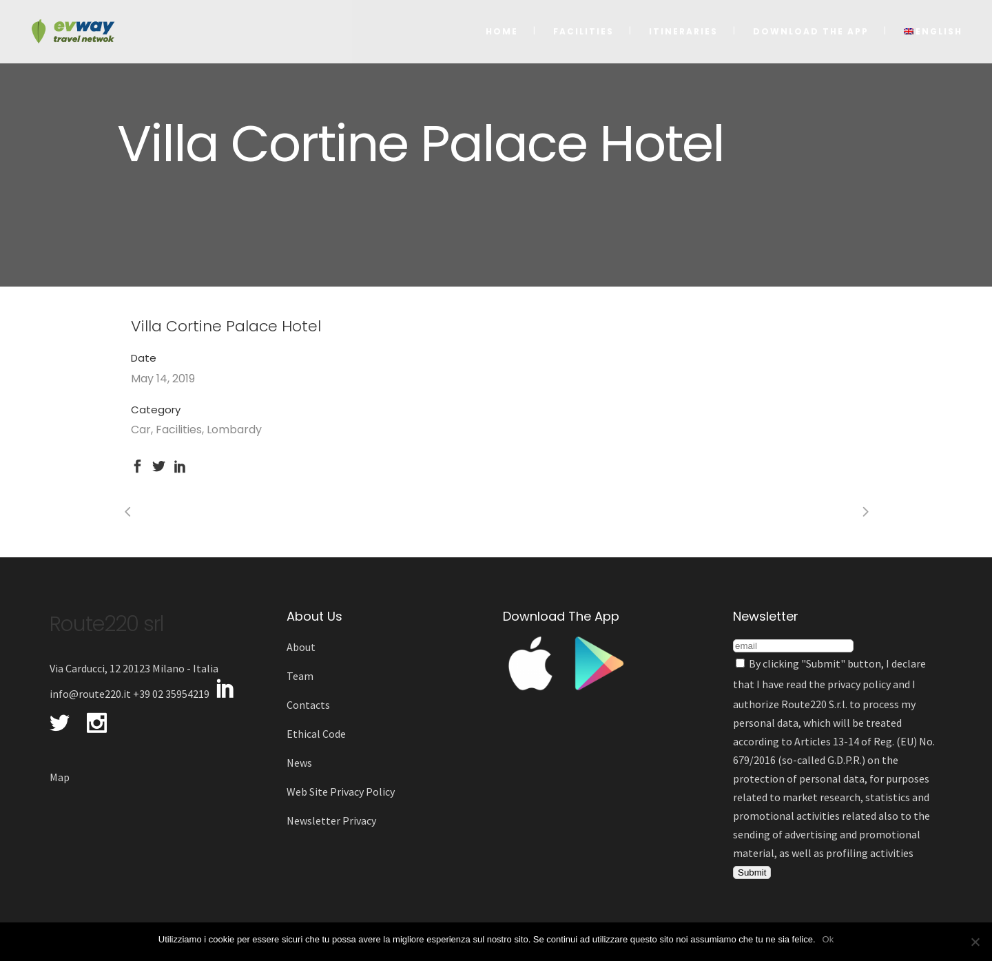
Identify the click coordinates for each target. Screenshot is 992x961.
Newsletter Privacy (331, 820)
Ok (828, 939)
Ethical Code (316, 734)
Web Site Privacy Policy (341, 791)
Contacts (308, 705)
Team (300, 676)
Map (60, 777)
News (299, 762)
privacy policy (859, 684)
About (301, 647)
